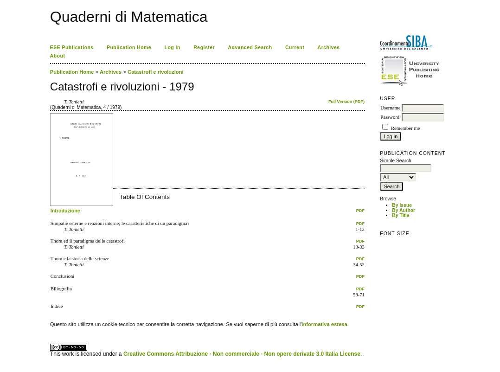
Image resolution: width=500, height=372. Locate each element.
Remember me (405, 128)
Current (294, 47)
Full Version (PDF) (346, 101)
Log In (172, 47)
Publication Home (129, 47)
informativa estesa (324, 324)
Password (389, 117)
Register (204, 47)
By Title (400, 215)
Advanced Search (250, 47)
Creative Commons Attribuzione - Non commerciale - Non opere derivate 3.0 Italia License (241, 354)
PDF (360, 210)
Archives (329, 47)
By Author (403, 210)
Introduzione (65, 210)
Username (390, 107)
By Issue (402, 205)
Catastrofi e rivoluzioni (156, 72)
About (57, 55)
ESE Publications (72, 47)
